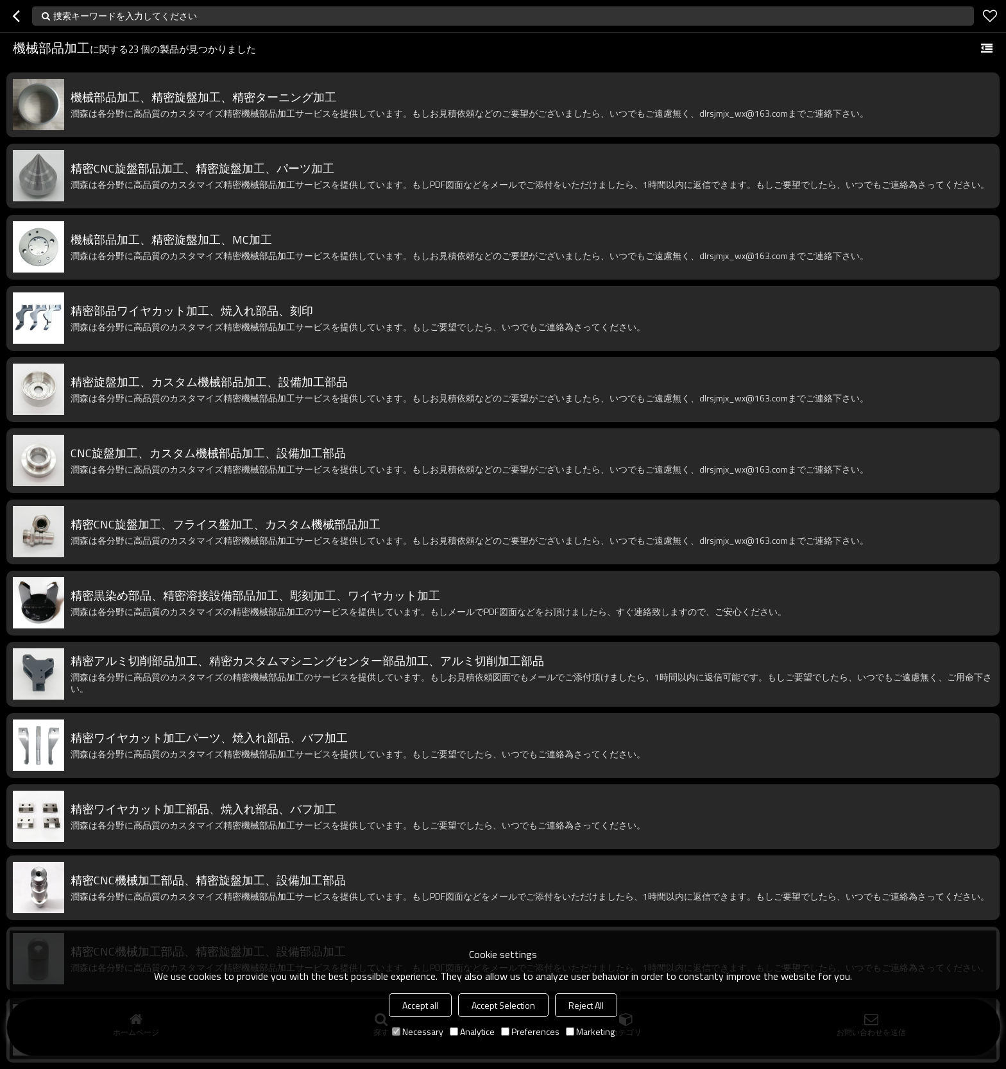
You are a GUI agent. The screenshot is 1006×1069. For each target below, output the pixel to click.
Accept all (420, 1005)
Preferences (530, 1031)
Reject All (586, 1005)
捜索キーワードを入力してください (125, 15)
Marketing (590, 1031)
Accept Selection (503, 1005)
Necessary (417, 1031)
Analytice (472, 1031)
